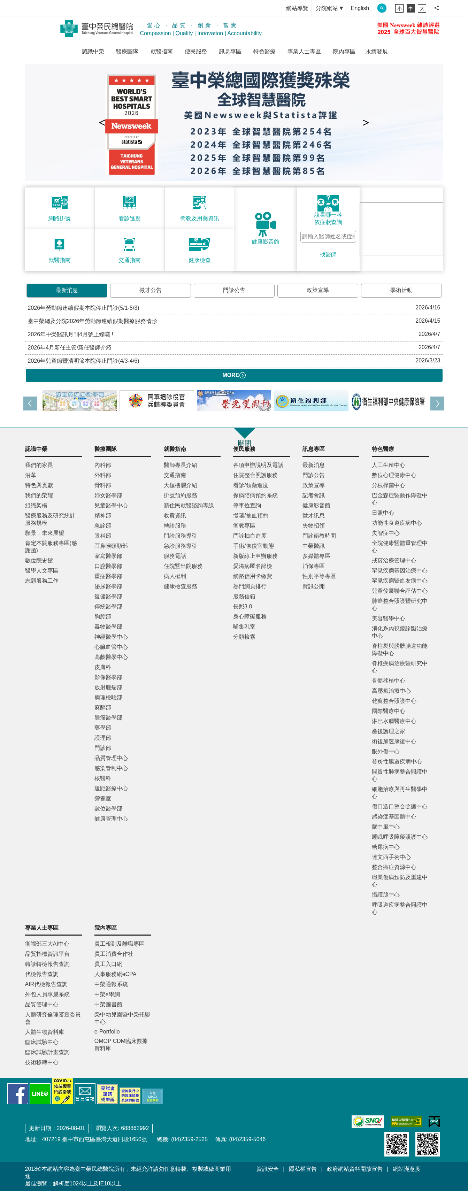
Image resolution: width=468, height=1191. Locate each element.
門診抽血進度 (250, 536)
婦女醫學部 (108, 495)
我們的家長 (39, 465)
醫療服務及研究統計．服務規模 (53, 519)
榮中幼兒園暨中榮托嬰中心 (122, 1018)
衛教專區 (244, 526)
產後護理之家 (388, 731)
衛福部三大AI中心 (47, 944)
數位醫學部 (108, 809)
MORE (234, 375)
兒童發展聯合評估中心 (400, 591)
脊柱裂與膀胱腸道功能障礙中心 (400, 649)
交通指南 (175, 475)
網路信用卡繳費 (252, 576)
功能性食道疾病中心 (397, 523)
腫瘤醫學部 (108, 718)
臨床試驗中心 (42, 1042)
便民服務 (196, 51)
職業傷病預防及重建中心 (400, 881)
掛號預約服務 (180, 495)
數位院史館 (39, 560)
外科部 (102, 475)
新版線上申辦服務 (255, 556)
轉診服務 (175, 526)
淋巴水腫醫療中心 (394, 721)
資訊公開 (313, 586)
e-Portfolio (107, 1032)
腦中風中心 (386, 827)
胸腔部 (102, 617)
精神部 (102, 515)
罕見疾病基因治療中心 (400, 571)
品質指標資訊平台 (47, 954)
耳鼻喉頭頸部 (111, 546)
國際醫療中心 (388, 711)
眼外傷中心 (386, 751)
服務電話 (175, 556)
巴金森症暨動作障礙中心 (400, 499)
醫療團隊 (127, 51)
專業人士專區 (304, 51)
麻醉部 (102, 707)
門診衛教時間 (319, 536)
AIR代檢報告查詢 (46, 984)
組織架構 (36, 505)
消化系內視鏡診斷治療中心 (400, 632)
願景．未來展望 (44, 533)
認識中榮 (93, 51)
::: (276, 8)
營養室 (102, 798)
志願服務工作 (42, 581)
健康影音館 (316, 505)
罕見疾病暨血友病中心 (400, 581)
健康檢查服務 (180, 586)
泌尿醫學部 (108, 586)
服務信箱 (244, 596)
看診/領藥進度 (250, 485)
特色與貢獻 (39, 485)
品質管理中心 (111, 758)
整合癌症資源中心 (394, 867)
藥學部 (102, 728)
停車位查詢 (247, 505)
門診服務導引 (180, 536)
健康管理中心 (111, 819)
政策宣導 (318, 290)
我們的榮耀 (39, 495)
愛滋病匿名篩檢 (252, 566)
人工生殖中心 (388, 465)
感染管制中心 (111, 768)
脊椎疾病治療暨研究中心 (400, 667)
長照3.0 (242, 606)
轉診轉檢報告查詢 (47, 964)
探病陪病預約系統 (255, 495)
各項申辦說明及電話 (258, 465)
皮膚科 (102, 667)
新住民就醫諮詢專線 (189, 505)
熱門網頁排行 (250, 586)
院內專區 (344, 51)
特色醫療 (264, 51)
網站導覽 (297, 8)
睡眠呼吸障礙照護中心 (400, 837)
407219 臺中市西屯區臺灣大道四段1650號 (93, 1139)
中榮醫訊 (313, 546)
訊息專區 (230, 51)
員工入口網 (108, 964)
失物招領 (313, 526)
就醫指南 (162, 51)
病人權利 (175, 576)
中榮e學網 (107, 994)
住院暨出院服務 (183, 566)
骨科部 (102, 485)
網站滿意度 (407, 1169)
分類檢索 (244, 637)
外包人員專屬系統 (47, 994)
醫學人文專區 (42, 571)
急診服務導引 (180, 546)
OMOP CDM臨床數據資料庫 (121, 1044)
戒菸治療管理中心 (394, 560)
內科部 (102, 465)
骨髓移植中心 (388, 681)
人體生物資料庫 (44, 1032)
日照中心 (383, 513)
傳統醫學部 (108, 606)
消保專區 (313, 566)
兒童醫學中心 (111, 505)
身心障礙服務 (250, 617)
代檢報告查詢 (42, 974)
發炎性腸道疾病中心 (397, 761)
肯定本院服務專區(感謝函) (51, 546)
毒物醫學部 (108, 627)
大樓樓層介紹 (180, 485)
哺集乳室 (244, 627)
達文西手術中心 (391, 857)
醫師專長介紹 (180, 465)
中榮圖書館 (108, 1004)
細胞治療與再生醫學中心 (400, 792)
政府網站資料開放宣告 (355, 1169)
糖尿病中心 (386, 847)
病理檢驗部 (108, 697)
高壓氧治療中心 (391, 691)
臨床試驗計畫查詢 (47, 1052)
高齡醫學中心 (111, 657)
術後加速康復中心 (394, 741)
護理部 (102, 738)
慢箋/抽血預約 (250, 515)
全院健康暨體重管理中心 (400, 546)
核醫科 (102, 778)
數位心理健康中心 (394, 475)
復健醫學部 (108, 596)
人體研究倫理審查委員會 (53, 1018)
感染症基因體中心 (394, 817)
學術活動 (401, 290)
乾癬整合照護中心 (394, 701)
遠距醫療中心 (111, 788)
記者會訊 (313, 495)
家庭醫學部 (108, 556)
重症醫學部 (108, 576)
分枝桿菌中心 (388, 485)
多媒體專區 (316, 556)
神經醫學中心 (111, 637)
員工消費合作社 (113, 954)
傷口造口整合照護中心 (400, 806)
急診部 (102, 526)
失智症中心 (386, 533)
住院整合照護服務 (255, 475)
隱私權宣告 (303, 1169)
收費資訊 (175, 515)
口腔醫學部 (108, 566)
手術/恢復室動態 (253, 546)
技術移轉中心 (42, 1062)
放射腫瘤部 (108, 687)
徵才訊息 (313, 515)
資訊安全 (267, 1169)
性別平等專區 (319, 576)
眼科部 (102, 536)
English (360, 8)
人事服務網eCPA (115, 974)
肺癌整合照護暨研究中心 (400, 604)
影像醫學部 (108, 677)
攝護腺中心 (386, 895)
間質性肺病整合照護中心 (400, 775)
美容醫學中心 (388, 618)
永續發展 (377, 51)
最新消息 (67, 290)
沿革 (30, 475)
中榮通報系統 (111, 984)
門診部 (102, 748)
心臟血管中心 (111, 647)
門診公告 (234, 290)
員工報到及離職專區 (119, 944)
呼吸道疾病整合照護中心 (400, 908)
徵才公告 (150, 290)
